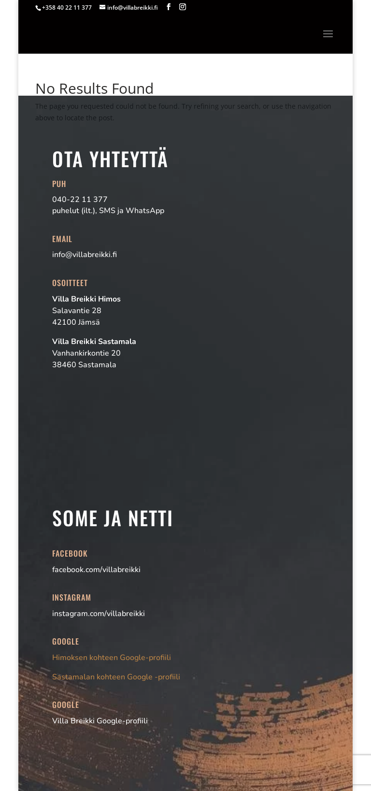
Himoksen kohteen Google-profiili (111, 657)
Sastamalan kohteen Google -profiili (116, 677)
